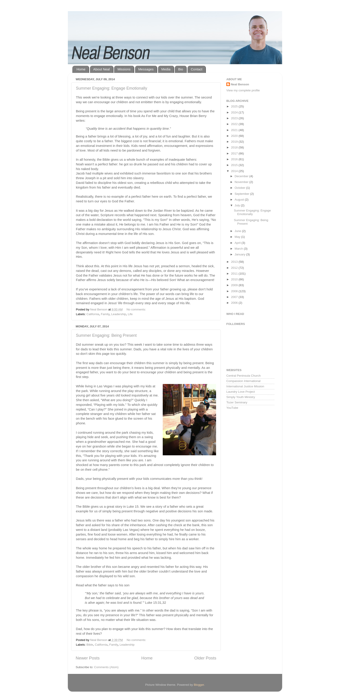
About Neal (101, 69)
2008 (235, 291)
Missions (123, 69)
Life (130, 314)
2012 (235, 267)
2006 (235, 302)
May (238, 236)
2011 (235, 273)
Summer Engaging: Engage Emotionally (111, 88)
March (239, 248)
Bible (89, 644)
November (242, 182)
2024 (235, 112)
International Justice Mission (245, 386)
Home (81, 69)
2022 (235, 124)
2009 (235, 285)
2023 (235, 118)
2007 (235, 297)
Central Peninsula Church (243, 375)
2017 (235, 153)
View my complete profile (243, 90)
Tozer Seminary (236, 402)
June (238, 231)
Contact (196, 69)
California (92, 314)
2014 (235, 171)
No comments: (137, 309)
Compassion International (243, 381)
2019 (235, 141)
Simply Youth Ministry (240, 397)
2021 (235, 130)
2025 (235, 106)
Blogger (199, 684)
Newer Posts (88, 658)
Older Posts (205, 658)
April (238, 242)
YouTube (232, 407)
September (242, 193)
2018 (235, 147)
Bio (180, 69)
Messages (146, 69)
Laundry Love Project (240, 391)
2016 (235, 159)
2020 (235, 136)
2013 (235, 261)
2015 (235, 165)
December (242, 176)
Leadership (118, 314)
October (240, 187)
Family (105, 314)
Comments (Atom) (106, 667)
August (240, 199)
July (238, 205)
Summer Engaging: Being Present (106, 335)
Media (166, 69)
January (240, 254)
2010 (235, 279)
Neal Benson (240, 84)
